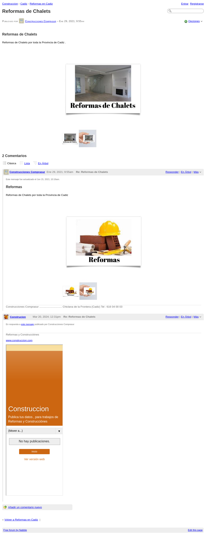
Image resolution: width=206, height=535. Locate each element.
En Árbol (43, 163)
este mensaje (27, 324)
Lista (27, 163)
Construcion (18, 316)
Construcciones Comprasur (40, 21)
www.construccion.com (19, 340)
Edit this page (195, 530)
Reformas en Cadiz (41, 3)
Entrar (184, 3)
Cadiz (23, 3)
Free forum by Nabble (15, 530)
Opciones (194, 21)
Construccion (10, 3)
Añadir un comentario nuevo (25, 507)
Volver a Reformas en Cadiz (21, 519)
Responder (172, 171)
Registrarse (197, 3)
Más (196, 171)
